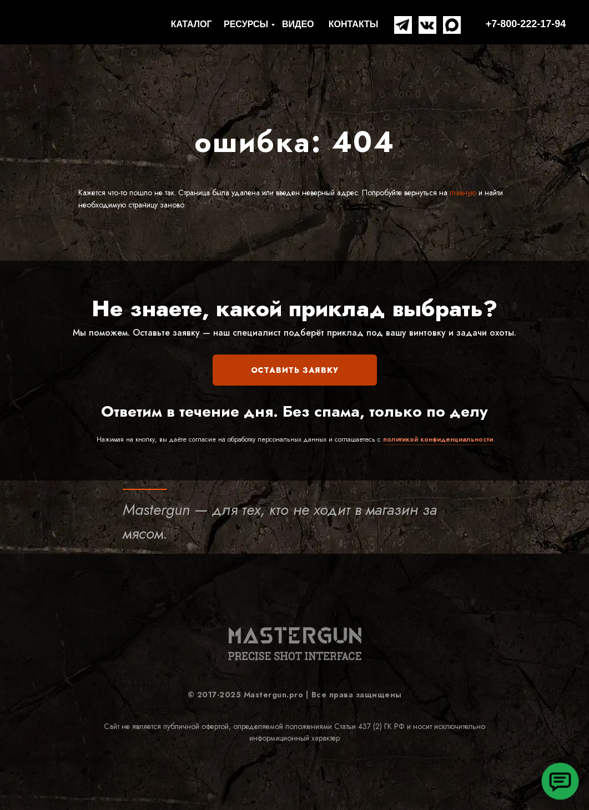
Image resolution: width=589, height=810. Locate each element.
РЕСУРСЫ (246, 24)
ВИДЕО (298, 24)
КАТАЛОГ (191, 24)
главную (461, 192)
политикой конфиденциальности (438, 439)
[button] (559, 780)
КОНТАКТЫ (354, 24)
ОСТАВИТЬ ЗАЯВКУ (295, 370)
